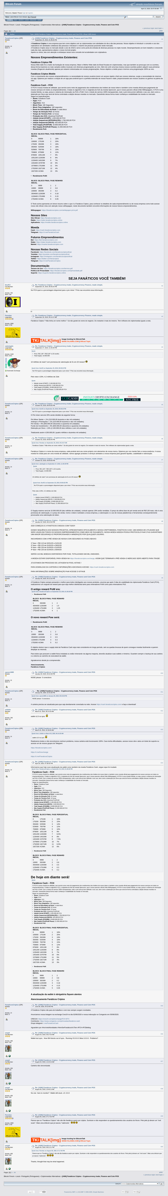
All (15, 31)
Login (27, 20)
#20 (162, 1146)
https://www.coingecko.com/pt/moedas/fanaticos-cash (60, 1021)
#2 (162, 286)
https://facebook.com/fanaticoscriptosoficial (55, 252)
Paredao (8, 315)
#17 (162, 1061)
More (39, 20)
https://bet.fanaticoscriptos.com (46, 240)
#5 (162, 405)
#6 (162, 439)
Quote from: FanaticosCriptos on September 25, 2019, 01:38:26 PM (52, 591)
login (24, 13)
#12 (162, 711)
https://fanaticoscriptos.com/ (41, 748)
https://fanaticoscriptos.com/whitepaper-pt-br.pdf (60, 210)
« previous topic (148, 28)
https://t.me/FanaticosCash (49, 232)
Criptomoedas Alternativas (50, 25)
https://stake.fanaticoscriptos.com (48, 242)
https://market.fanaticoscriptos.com (50, 244)
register (30, 13)
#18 (162, 1088)
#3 (162, 316)
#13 (162, 729)
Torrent (33, 17)
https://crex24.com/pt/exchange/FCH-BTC (53, 1019)
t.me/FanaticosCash (50, 1023)
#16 (162, 1034)
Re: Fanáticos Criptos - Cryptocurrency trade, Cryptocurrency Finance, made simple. (69, 285)
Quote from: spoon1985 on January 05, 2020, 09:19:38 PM (49, 696)
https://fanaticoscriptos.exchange (82, 558)
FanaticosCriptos (12, 38)
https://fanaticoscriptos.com (51, 218)
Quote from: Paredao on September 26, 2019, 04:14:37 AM (49, 443)
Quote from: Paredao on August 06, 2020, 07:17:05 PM (48, 1150)
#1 (162, 39)
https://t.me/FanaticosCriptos (49, 261)
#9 (162, 578)
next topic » (159, 28)
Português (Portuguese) (30, 25)
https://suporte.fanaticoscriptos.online (52, 273)
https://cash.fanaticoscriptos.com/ (109, 704)
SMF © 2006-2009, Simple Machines (92, 1192)
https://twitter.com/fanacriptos (48, 259)
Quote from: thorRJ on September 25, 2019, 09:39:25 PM (49, 368)
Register (33, 20)
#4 (162, 347)
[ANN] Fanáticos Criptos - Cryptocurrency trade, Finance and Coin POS (90, 25)
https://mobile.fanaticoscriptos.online (54, 222)
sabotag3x (9, 346)
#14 (162, 763)
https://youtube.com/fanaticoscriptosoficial (53, 254)
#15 (162, 1006)
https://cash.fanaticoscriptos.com (48, 230)
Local (18, 25)
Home (9, 20)
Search (21, 20)
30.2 (29, 17)
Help (15, 20)
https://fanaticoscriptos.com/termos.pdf (58, 268)
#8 (162, 521)
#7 (162, 460)
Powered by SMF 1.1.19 (71, 1192)
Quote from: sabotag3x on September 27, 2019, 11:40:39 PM (50, 464)
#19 (162, 1116)
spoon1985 (9, 672)
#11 (162, 692)
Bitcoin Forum (9, 25)
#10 (162, 673)
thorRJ (7, 285)
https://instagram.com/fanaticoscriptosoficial (56, 256)
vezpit (7, 1033)
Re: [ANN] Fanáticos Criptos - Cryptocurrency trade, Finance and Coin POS (65, 520)
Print (160, 31)
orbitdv (8, 710)
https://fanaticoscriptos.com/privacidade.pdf (66, 271)
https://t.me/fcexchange (39, 752)
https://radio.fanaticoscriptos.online (49, 220)
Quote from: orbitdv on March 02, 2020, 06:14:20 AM (47, 733)
